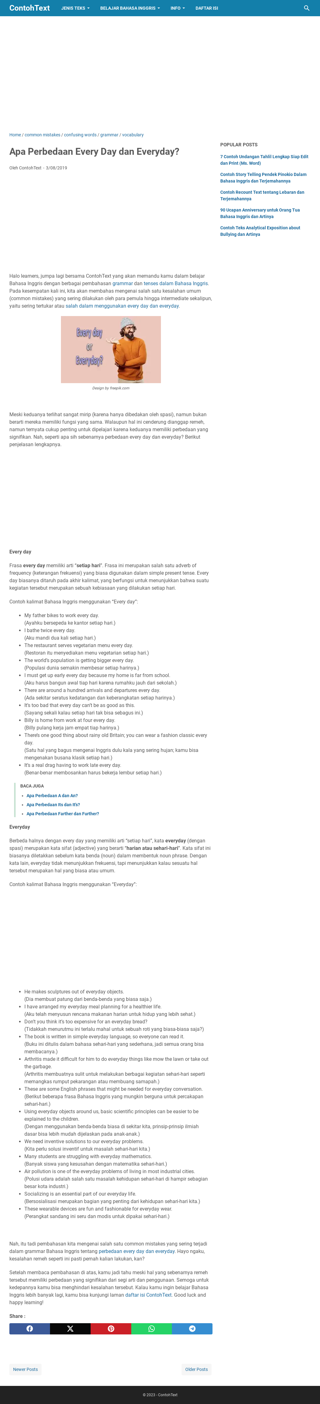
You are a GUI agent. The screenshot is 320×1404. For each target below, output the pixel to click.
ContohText (29, 7)
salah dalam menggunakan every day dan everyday (122, 306)
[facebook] (29, 1328)
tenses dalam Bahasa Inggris (176, 283)
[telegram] (192, 1328)
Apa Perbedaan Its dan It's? (53, 804)
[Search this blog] (307, 8)
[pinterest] (111, 1328)
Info (176, 8)
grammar (122, 283)
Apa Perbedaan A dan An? (52, 795)
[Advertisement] (160, 78)
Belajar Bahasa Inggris (128, 8)
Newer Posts (25, 1369)
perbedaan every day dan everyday (137, 1251)
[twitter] (70, 1328)
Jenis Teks (73, 8)
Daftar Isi (207, 8)
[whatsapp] (151, 1328)
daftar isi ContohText (148, 1295)
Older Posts (196, 1369)
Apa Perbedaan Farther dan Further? (63, 813)
